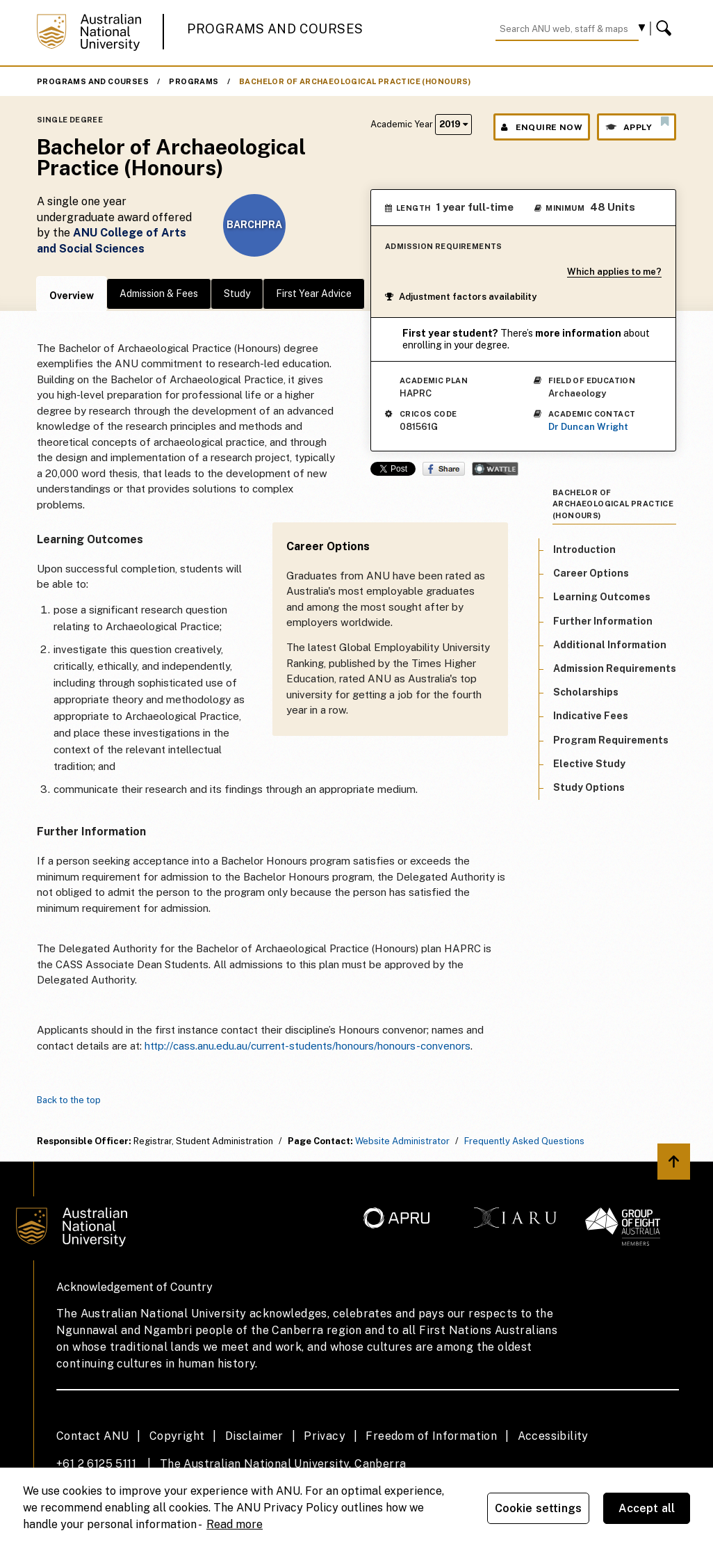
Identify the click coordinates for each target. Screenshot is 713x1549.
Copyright (177, 1436)
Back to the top (69, 1100)
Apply (637, 123)
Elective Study (589, 763)
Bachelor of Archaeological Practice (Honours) (354, 81)
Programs (193, 81)
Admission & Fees (159, 293)
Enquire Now (541, 127)
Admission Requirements (614, 668)
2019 (453, 124)
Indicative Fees (590, 715)
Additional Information (609, 644)
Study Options (589, 787)
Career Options (591, 573)
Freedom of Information (431, 1436)
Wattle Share (495, 469)
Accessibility (553, 1436)
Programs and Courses (275, 29)
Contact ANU (92, 1436)
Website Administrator (402, 1141)
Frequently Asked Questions (524, 1141)
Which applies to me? (614, 271)
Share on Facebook (444, 469)
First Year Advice (314, 293)
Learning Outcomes (601, 596)
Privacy (324, 1436)
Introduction (584, 549)
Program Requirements (611, 740)
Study (237, 293)
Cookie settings (538, 1508)
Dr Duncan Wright (588, 427)
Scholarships (585, 692)
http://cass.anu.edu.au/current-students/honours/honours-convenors (307, 1046)
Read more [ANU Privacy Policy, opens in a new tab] (234, 1524)
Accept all (646, 1508)
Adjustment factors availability (460, 296)
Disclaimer (254, 1436)
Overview (71, 295)
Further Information (603, 621)
